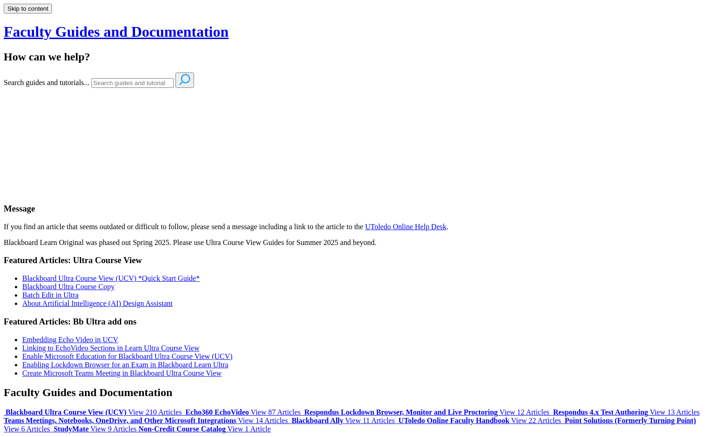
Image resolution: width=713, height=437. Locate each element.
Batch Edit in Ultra (50, 295)
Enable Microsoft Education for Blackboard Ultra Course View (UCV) (127, 356)
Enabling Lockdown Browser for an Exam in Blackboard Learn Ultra (125, 365)
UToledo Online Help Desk (405, 227)
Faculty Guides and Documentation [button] (116, 31)
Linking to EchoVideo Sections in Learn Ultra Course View (111, 348)
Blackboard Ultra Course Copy (68, 287)
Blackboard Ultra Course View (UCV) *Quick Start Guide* (111, 278)
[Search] (132, 83)
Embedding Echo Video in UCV (70, 340)
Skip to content (27, 8)
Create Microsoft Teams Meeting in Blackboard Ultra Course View (121, 373)
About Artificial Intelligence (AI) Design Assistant (97, 303)
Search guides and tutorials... (47, 82)
